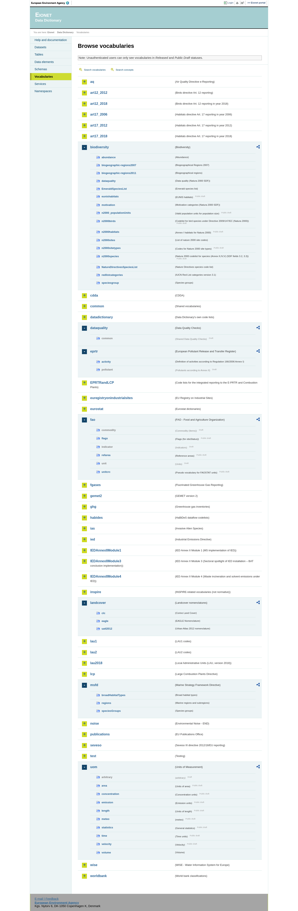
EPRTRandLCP (102, 382)
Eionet (50, 32)
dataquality (109, 180)
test (93, 756)
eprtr (94, 351)
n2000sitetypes (111, 248)
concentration (110, 793)
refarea (106, 455)
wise (93, 865)
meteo (105, 819)
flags (105, 438)
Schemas (41, 69)
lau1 (93, 641)
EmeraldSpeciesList (114, 188)
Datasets (40, 47)
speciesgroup (110, 282)
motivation (108, 204)
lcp (92, 674)
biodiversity (99, 147)
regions (106, 703)
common (97, 306)
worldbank (98, 876)
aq (92, 81)
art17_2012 (98, 125)
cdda (94, 295)
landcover (98, 603)
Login (230, 2)
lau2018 (96, 663)
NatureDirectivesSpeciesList (119, 267)
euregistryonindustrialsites (111, 398)
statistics (107, 827)
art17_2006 (98, 114)
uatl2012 (107, 628)
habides (96, 517)
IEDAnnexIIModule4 (105, 576)
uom (93, 767)
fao (92, 419)
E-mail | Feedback (47, 898)
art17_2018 (98, 136)
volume (106, 852)
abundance (109, 157)
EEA (51, 3)
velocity (107, 844)
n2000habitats (110, 231)
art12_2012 (98, 92)
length (105, 810)
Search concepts (124, 70)
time (104, 835)
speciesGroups (111, 710)
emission (107, 802)
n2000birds (109, 221)
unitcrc (106, 471)
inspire (95, 592)
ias (92, 528)
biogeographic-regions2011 (119, 173)
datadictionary (101, 317)
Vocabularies (44, 76)
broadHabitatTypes (113, 695)
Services (40, 84)
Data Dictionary (65, 32)
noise (94, 723)
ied (92, 539)
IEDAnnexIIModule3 (105, 561)
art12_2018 (98, 103)
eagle (105, 621)
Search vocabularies (95, 70)
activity (106, 361)
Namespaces (43, 91)
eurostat (96, 409)
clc (103, 613)
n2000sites (108, 240)
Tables (39, 54)
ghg (93, 506)
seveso (95, 745)
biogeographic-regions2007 (119, 165)
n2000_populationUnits (116, 212)
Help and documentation (51, 40)
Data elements (44, 62)
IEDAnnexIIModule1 (105, 550)
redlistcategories (112, 274)
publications (100, 734)
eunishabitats (110, 196)
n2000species (110, 256)
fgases (95, 485)
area (104, 785)
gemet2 (96, 496)
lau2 (93, 652)
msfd (94, 685)
